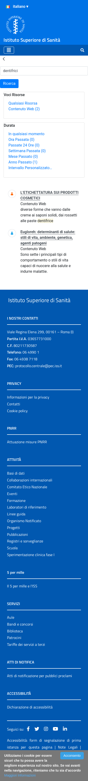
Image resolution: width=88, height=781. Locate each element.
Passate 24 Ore (23, 145)
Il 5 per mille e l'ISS (22, 603)
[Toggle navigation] (9, 50)
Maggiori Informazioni (20, 775)
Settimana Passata (27, 151)
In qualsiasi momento (26, 134)
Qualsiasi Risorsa (22, 103)
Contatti (13, 421)
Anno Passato (22, 162)
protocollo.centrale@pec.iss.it (38, 383)
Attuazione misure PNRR (27, 459)
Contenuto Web (24, 109)
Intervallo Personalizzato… (30, 168)
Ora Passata (21, 139)
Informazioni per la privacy (28, 415)
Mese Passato (23, 156)
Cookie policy (17, 428)
